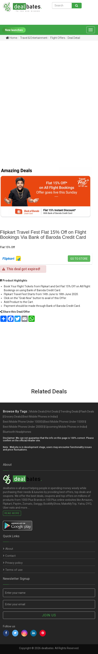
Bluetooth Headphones (17, 431)
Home (11, 37)
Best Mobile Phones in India (39, 416)
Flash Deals (87, 411)
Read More (11, 513)
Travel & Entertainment (33, 37)
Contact (9, 556)
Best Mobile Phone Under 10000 (22, 421)
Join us (49, 615)
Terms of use (13, 570)
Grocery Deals (12, 416)
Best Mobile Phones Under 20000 (23, 426)
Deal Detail (74, 37)
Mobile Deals (37, 411)
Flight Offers (57, 37)
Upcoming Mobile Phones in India (65, 426)
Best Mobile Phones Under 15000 (64, 421)
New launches (14, 30)
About (8, 548)
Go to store (79, 258)
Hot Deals (52, 411)
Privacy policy (13, 563)
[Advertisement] (46, 74)
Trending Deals (69, 411)
